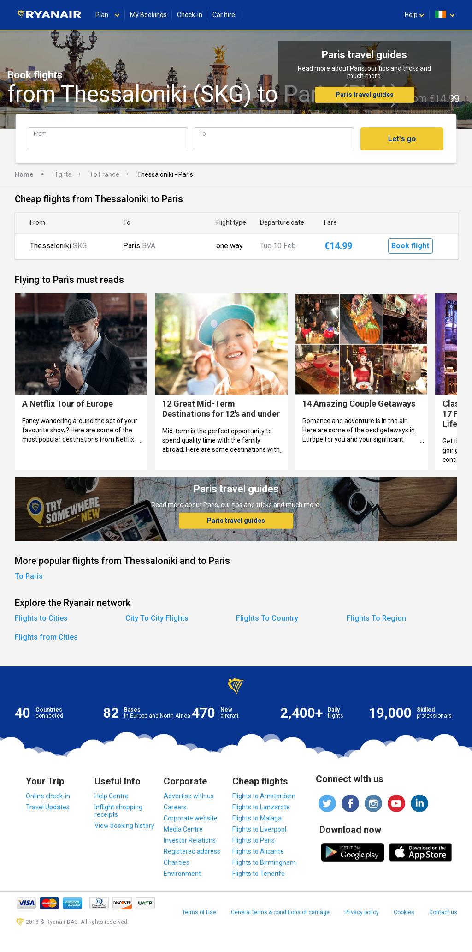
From (40, 134)
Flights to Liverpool (259, 829)
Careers (175, 807)
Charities (176, 862)
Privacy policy (361, 912)
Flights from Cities (46, 637)
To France (104, 174)
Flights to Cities (41, 618)
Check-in (189, 14)
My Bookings (148, 14)
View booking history (124, 825)
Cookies (404, 912)
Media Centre (183, 829)
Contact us (443, 912)
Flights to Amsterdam (263, 796)
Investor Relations (190, 840)
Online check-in (48, 796)
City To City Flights (157, 618)
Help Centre (111, 796)
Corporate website (191, 818)
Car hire (223, 14)
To (203, 134)
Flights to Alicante (258, 851)
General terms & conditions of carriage (280, 912)
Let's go (402, 139)
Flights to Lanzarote (261, 807)
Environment (182, 873)
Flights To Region (376, 618)
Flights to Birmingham (264, 862)
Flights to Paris (253, 840)
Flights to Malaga (257, 818)
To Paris (29, 576)
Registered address (192, 851)
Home (24, 174)
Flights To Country (267, 618)
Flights (61, 174)
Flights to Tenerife (258, 873)
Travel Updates (48, 807)
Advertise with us (189, 796)
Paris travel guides (365, 94)
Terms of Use (199, 912)
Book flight (410, 245)
